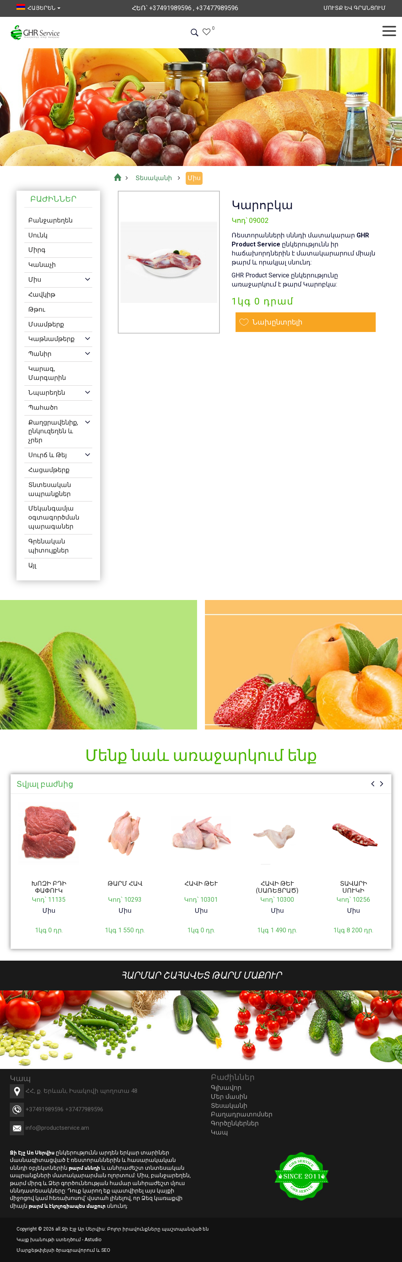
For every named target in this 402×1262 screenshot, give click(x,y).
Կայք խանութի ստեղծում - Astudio (58, 1239)
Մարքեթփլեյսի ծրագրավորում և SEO (63, 1250)
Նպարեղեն (46, 392)
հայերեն (38, 8)
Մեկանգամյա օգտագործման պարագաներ (53, 517)
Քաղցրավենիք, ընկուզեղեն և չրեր (53, 431)
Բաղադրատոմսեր (241, 1114)
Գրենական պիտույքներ (48, 546)
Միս (34, 279)
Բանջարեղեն (50, 220)
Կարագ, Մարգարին (47, 373)
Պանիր (39, 353)
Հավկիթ (41, 294)
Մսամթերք (46, 324)
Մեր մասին (229, 1096)
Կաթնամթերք (51, 339)
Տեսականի (229, 1105)
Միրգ (37, 249)
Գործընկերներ (235, 1123)
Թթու (36, 309)
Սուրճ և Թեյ (47, 455)
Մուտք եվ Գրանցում (354, 8)
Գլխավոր (226, 1087)
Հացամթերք (48, 470)
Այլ (32, 565)
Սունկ (38, 235)
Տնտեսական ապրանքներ (49, 489)
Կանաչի (42, 264)
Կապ (219, 1132)
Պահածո (43, 407)
